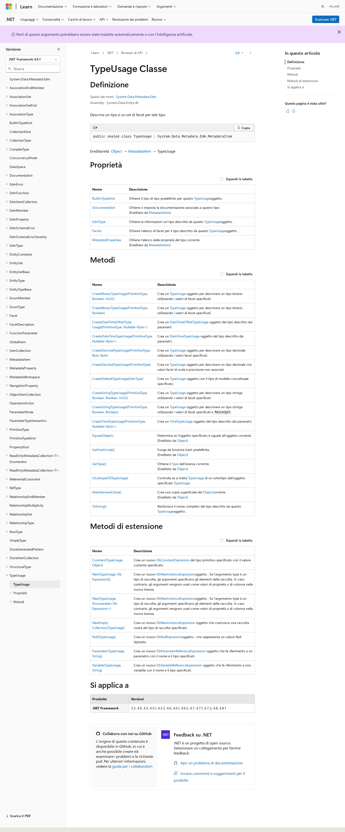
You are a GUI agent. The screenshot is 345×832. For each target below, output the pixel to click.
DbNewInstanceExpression (175, 574)
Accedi (334, 6)
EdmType (98, 221)
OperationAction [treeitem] (22, 403)
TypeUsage (202, 198)
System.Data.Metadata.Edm (136, 96)
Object (116, 151)
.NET (110, 52)
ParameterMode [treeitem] (21, 412)
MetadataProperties (106, 240)
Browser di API (132, 52)
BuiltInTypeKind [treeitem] (21, 122)
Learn (95, 52)
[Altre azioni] (251, 53)
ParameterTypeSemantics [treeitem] (28, 420)
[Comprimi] (59, 49)
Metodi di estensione (302, 80)
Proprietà (294, 68)
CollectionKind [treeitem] (20, 131)
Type (175, 463)
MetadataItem (139, 151)
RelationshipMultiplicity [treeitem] (27, 505)
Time (173, 421)
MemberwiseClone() (106, 492)
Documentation (103, 207)
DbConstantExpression (173, 560)
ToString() (99, 506)
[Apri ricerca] (323, 6)
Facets (97, 230)
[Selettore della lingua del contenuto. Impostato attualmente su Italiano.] (16, 824)
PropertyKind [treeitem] (19, 447)
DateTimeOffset (181, 322)
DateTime (177, 336)
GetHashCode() (103, 449)
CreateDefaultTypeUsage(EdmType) (117, 378)
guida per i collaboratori (132, 766)
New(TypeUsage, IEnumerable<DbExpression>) (104, 603)
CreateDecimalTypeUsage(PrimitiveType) (121, 364)
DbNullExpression (169, 636)
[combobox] (33, 59)
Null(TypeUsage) (104, 636)
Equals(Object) (102, 435)
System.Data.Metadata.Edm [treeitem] (30, 79)
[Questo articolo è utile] (288, 111)
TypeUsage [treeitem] (21, 584)
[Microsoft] (9, 6)
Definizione (295, 62)
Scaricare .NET (326, 19)
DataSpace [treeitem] (17, 166)
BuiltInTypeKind (103, 198)
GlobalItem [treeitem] (18, 342)
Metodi (292, 74)
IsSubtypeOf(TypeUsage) (110, 478)
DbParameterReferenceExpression (181, 651)
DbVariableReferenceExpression (179, 665)
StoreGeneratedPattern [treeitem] (27, 549)
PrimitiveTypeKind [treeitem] (22, 438)
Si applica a (295, 87)
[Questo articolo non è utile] (293, 111)
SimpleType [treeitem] (18, 540)
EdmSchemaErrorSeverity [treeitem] (28, 236)
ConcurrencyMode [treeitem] (23, 158)
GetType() (99, 463)
